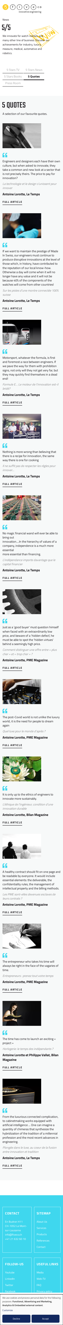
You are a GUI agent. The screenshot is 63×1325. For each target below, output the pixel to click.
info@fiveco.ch (13, 1228)
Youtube (9, 1265)
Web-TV (41, 1272)
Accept (45, 1318)
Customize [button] (7, 1310)
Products (42, 1227)
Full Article (12, 195)
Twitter (9, 1278)
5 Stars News (30, 69)
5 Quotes (12, 76)
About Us (42, 1214)
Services (41, 1221)
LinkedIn (10, 1272)
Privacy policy (44, 1284)
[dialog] (31, 1309)
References (43, 1234)
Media (40, 1265)
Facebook (10, 1284)
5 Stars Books (49, 69)
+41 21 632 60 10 (15, 1232)
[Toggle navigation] (57, 8)
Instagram (11, 1291)
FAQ (39, 1278)
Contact (41, 1240)
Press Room (30, 76)
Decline (16, 1318)
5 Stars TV (11, 69)
